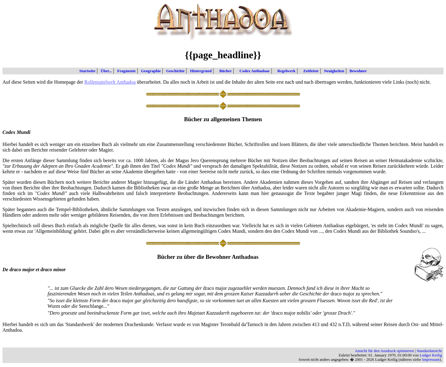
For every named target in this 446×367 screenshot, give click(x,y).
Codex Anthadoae (251, 71)
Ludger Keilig (431, 355)
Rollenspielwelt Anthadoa (110, 82)
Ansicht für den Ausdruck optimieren (384, 351)
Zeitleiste (308, 71)
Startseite (87, 71)
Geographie (149, 71)
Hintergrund (199, 71)
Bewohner (357, 71)
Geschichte (174, 71)
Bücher (223, 71)
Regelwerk (284, 71)
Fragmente (125, 71)
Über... (105, 71)
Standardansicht (429, 351)
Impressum (431, 359)
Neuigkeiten (332, 71)
